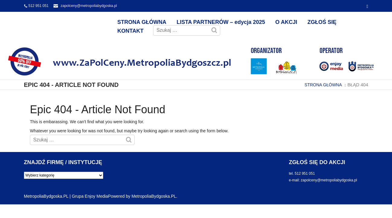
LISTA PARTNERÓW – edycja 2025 (221, 22)
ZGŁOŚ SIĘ (321, 22)
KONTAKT (130, 31)
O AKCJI (286, 22)
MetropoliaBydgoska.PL (153, 196)
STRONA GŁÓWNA (141, 22)
